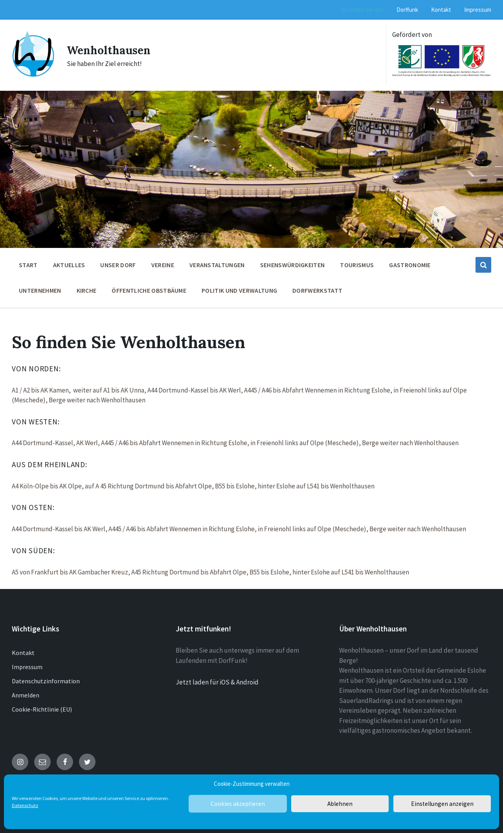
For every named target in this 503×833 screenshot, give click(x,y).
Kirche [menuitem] (87, 290)
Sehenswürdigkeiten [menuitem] (292, 265)
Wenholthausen (111, 49)
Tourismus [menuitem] (357, 265)
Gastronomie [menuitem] (410, 265)
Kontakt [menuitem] (441, 9)
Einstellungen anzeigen (442, 803)
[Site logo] (33, 75)
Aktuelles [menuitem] (69, 265)
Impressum (27, 667)
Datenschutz (25, 805)
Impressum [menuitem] (477, 9)
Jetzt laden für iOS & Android (217, 682)
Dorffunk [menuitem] (407, 9)
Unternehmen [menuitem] (40, 290)
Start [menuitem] (28, 265)
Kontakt (23, 653)
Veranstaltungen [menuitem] (217, 265)
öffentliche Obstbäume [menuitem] (149, 290)
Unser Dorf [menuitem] (118, 265)
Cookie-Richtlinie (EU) (42, 709)
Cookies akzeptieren (238, 803)
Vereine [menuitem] (162, 265)
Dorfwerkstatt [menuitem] (317, 290)
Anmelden (25, 695)
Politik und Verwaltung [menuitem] (239, 290)
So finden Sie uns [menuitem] (362, 9)
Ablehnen (340, 803)
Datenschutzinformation (46, 681)
